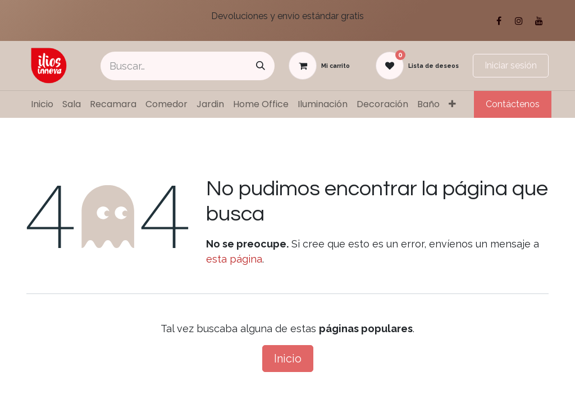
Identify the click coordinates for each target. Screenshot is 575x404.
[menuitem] (42, 104)
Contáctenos (513, 104)
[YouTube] (539, 21)
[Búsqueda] (261, 66)
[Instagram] (519, 21)
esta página (234, 259)
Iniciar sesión (511, 65)
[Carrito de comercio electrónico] (319, 66)
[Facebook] (499, 21)
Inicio (288, 358)
